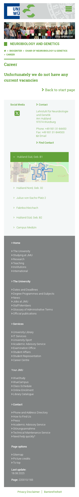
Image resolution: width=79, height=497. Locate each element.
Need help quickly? (23, 437)
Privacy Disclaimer (28, 491)
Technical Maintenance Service (30, 433)
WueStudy (18, 378)
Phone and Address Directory (29, 413)
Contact (43, 104)
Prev (11, 30)
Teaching (17, 263)
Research (17, 259)
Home (15, 243)
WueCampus (20, 382)
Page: (14, 479)
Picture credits (20, 459)
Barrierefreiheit (53, 491)
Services (17, 324)
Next (67, 30)
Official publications (24, 314)
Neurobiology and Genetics (34, 44)
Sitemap (17, 455)
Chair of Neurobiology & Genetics (46, 50)
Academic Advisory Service (28, 344)
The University (20, 251)
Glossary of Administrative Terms (32, 310)
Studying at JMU (22, 255)
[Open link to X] (15, 113)
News (15, 298)
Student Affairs (21, 352)
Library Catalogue (22, 394)
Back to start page (60, 90)
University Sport (21, 340)
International (19, 271)
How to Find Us (21, 417)
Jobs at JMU (19, 302)
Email (43, 135)
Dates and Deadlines (24, 290)
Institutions (18, 267)
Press (15, 421)
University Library (22, 332)
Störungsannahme (23, 429)
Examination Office (23, 348)
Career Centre (20, 360)
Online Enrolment (22, 390)
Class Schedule (21, 386)
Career (10, 54)
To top (15, 463)
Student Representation (26, 356)
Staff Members (21, 306)
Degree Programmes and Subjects (32, 294)
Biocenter (15, 50)
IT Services (18, 336)
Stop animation (64, 36)
